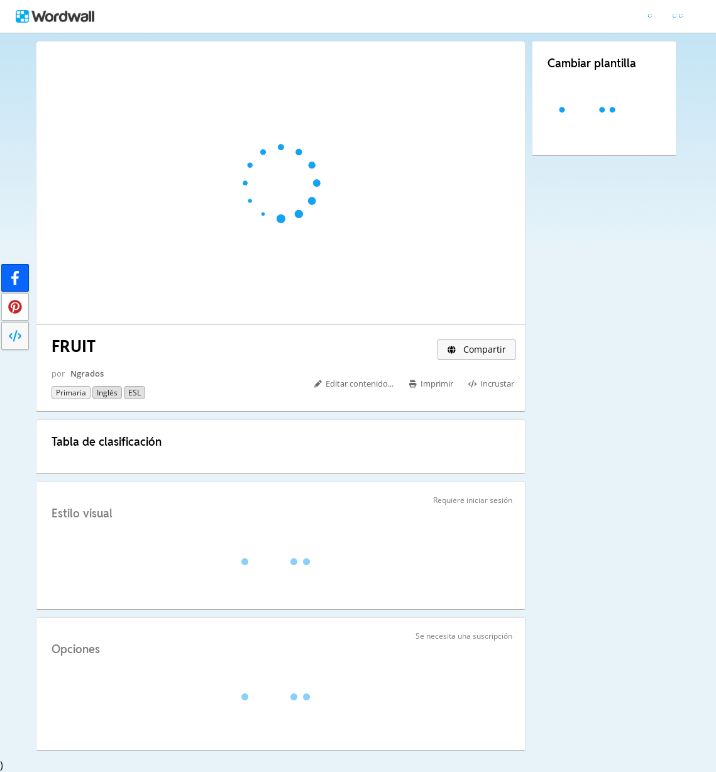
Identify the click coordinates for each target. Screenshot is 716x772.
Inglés (107, 392)
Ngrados (87, 373)
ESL (134, 392)
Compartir (476, 349)
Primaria (71, 392)
